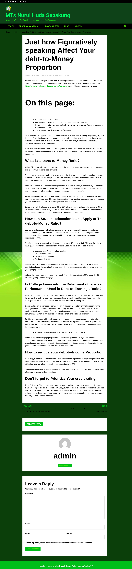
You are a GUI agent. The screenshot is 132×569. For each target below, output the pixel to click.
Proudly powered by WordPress (51, 566)
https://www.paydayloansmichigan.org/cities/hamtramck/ (47, 86)
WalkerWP (88, 566)
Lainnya (78, 26)
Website (69, 533)
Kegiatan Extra (51, 26)
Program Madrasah (29, 26)
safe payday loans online (54, 75)
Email (28, 533)
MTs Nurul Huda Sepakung (38, 15)
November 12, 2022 (38, 75)
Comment (29, 493)
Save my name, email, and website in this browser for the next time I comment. (60, 543)
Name (28, 524)
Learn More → (64, 465)
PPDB (66, 26)
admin (28, 75)
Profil (11, 26)
